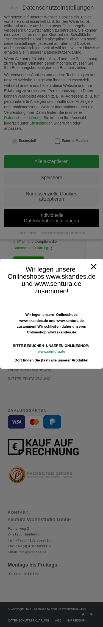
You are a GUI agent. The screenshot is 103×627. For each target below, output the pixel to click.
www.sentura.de (51, 351)
